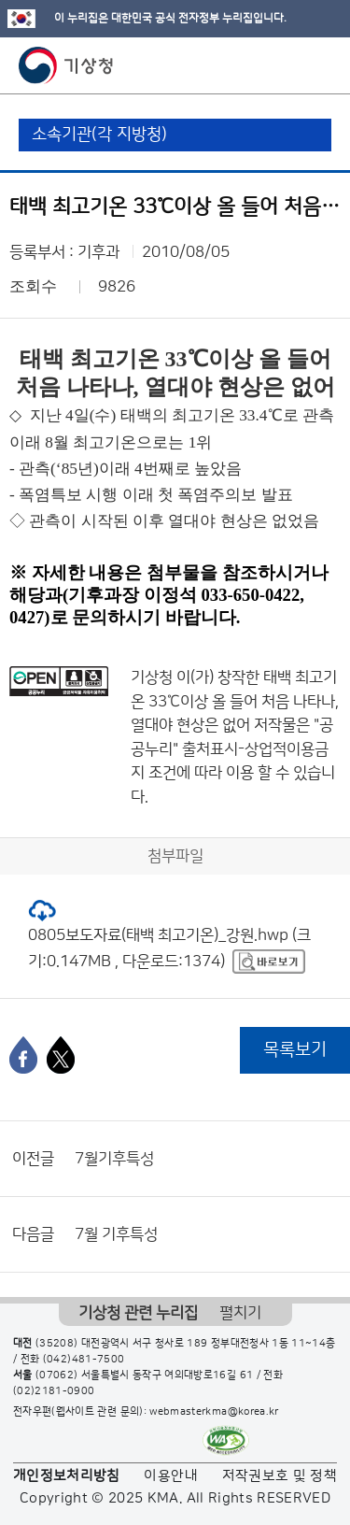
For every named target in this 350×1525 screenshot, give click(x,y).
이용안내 (170, 1476)
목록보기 (295, 1050)
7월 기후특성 (116, 1234)
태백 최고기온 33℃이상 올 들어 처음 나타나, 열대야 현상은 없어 (235, 701)
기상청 (66, 65)
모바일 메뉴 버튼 (319, 65)
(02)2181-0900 (54, 1391)
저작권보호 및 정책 (280, 1476)
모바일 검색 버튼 (290, 65)
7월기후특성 (114, 1158)
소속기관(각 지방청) (99, 134)
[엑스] (61, 1055)
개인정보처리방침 (66, 1476)
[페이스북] (23, 1055)
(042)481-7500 (84, 1359)
